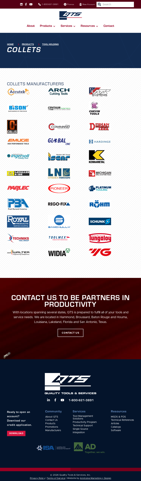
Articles (115, 423)
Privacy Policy (37, 478)
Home (10, 44)
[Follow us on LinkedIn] (48, 400)
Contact (109, 26)
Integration (79, 432)
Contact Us (51, 420)
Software (116, 430)
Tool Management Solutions (83, 417)
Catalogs (116, 427)
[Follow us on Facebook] (26, 4)
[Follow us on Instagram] (21, 4)
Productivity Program (85, 422)
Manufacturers (53, 430)
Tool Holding (50, 44)
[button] (47, 25)
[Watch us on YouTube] (62, 400)
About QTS (51, 417)
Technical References (122, 420)
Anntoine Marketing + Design (95, 478)
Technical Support (83, 425)
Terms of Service (56, 478)
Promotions (51, 427)
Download (16, 433)
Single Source (80, 429)
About (31, 26)
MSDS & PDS (118, 417)
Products (28, 44)
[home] (70, 15)
